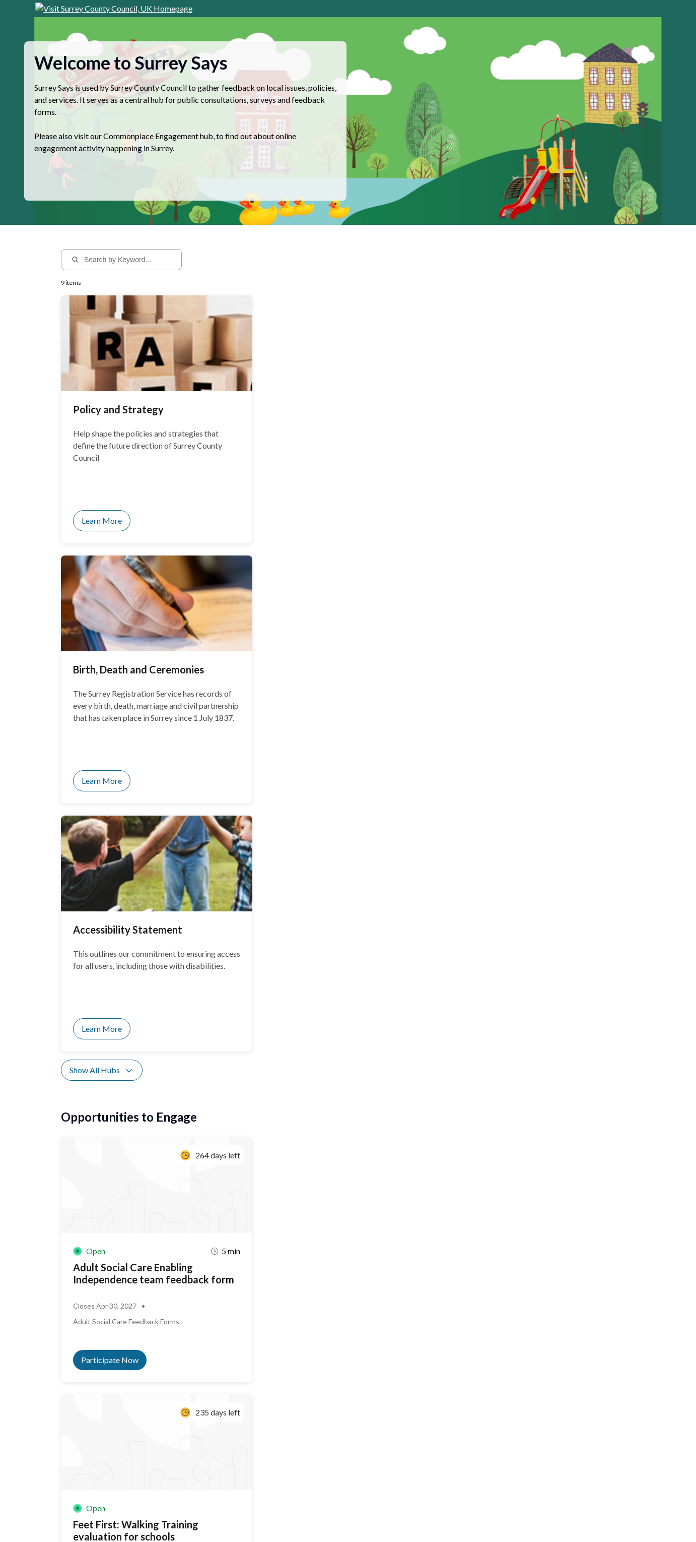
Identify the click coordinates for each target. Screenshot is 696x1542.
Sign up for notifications (182, 1447)
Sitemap (192, 1515)
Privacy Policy (155, 1515)
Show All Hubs (101, 586)
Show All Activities (108, 970)
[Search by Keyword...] (128, 271)
